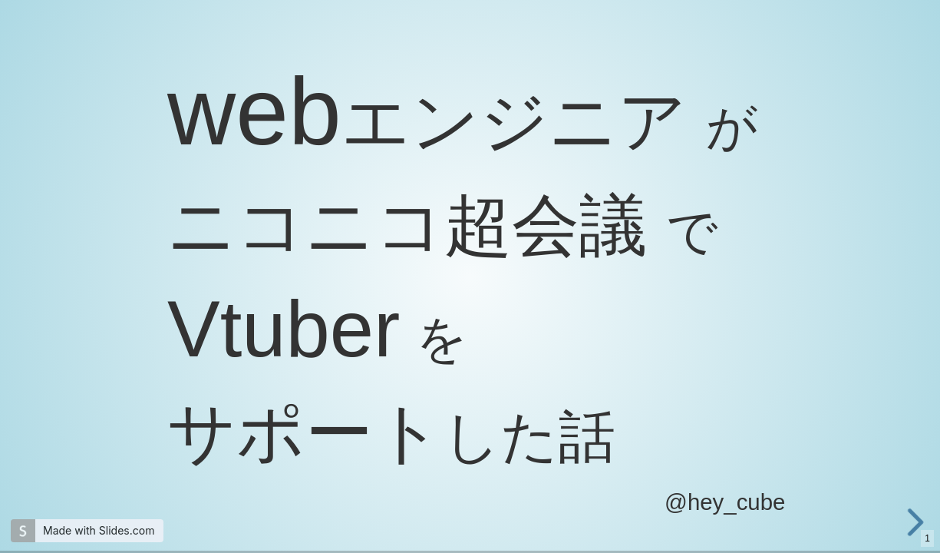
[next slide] (924, 522)
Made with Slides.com (98, 530)
